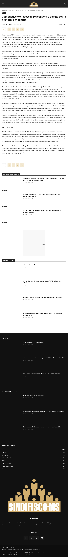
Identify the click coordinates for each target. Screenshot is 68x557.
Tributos (8, 10)
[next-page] (6, 226)
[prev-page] (3, 226)
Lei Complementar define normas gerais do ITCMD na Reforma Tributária (43, 358)
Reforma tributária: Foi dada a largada (34, 265)
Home (3, 10)
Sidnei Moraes (7, 24)
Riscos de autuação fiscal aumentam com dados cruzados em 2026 (43, 297)
